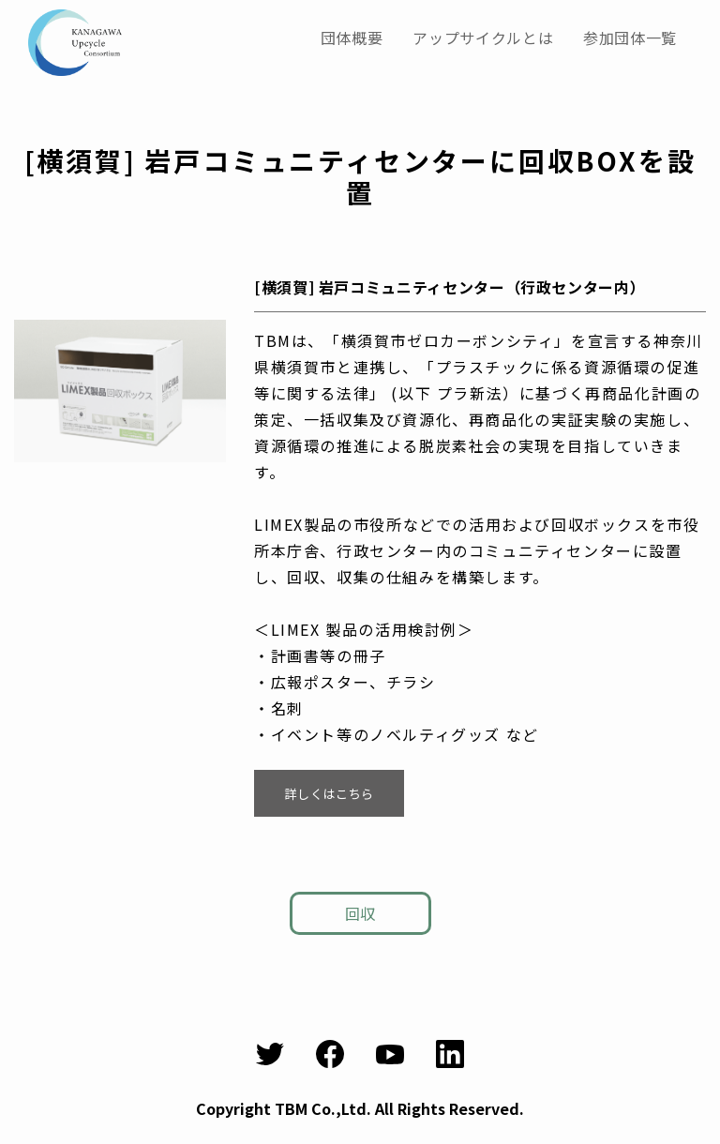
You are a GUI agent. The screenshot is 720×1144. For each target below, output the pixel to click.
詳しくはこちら (329, 792)
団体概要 (352, 37)
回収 (360, 913)
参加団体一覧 (630, 37)
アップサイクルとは (482, 37)
